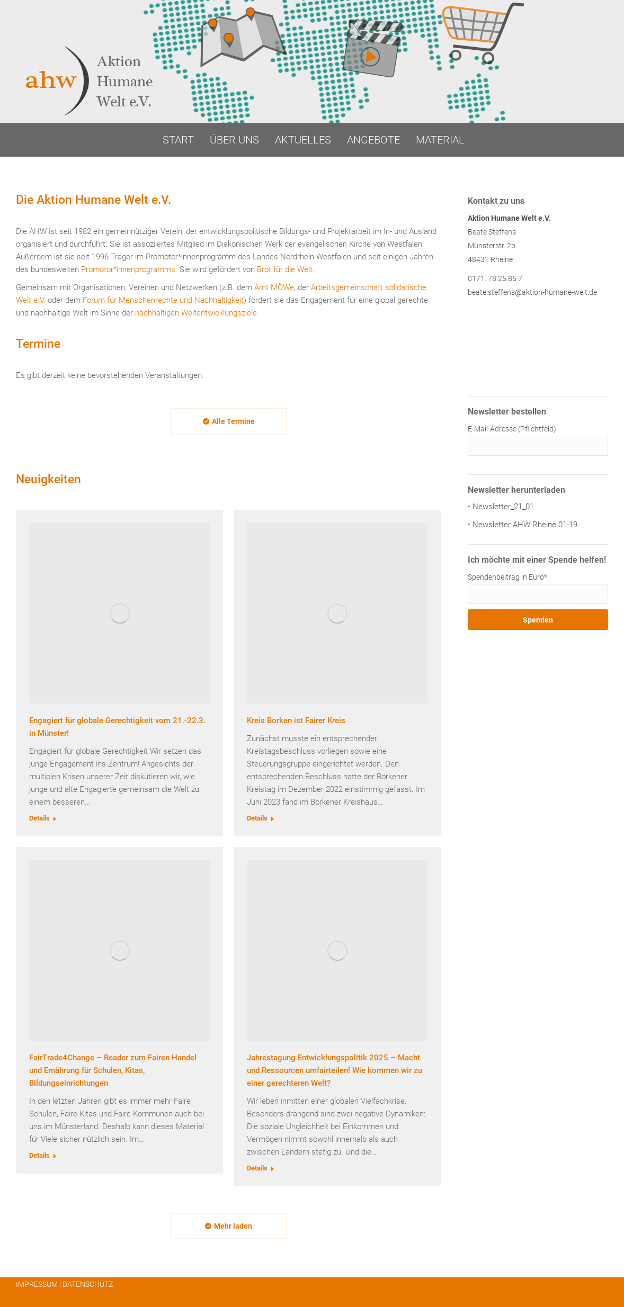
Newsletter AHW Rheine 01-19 (525, 524)
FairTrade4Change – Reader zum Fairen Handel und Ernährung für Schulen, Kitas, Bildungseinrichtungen (113, 1070)
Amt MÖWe (274, 287)
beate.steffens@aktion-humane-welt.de (532, 292)
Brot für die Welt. (286, 269)
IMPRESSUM (37, 1284)
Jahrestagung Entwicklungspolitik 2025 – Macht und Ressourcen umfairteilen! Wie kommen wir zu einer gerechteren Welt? (334, 1070)
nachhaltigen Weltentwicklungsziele (196, 313)
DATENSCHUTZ (88, 1284)
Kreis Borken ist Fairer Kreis (296, 720)
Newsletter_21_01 (503, 506)
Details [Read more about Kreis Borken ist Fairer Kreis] (257, 818)
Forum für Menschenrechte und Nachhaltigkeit (163, 300)
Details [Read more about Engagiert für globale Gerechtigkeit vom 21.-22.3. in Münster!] (39, 818)
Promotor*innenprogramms (128, 269)
